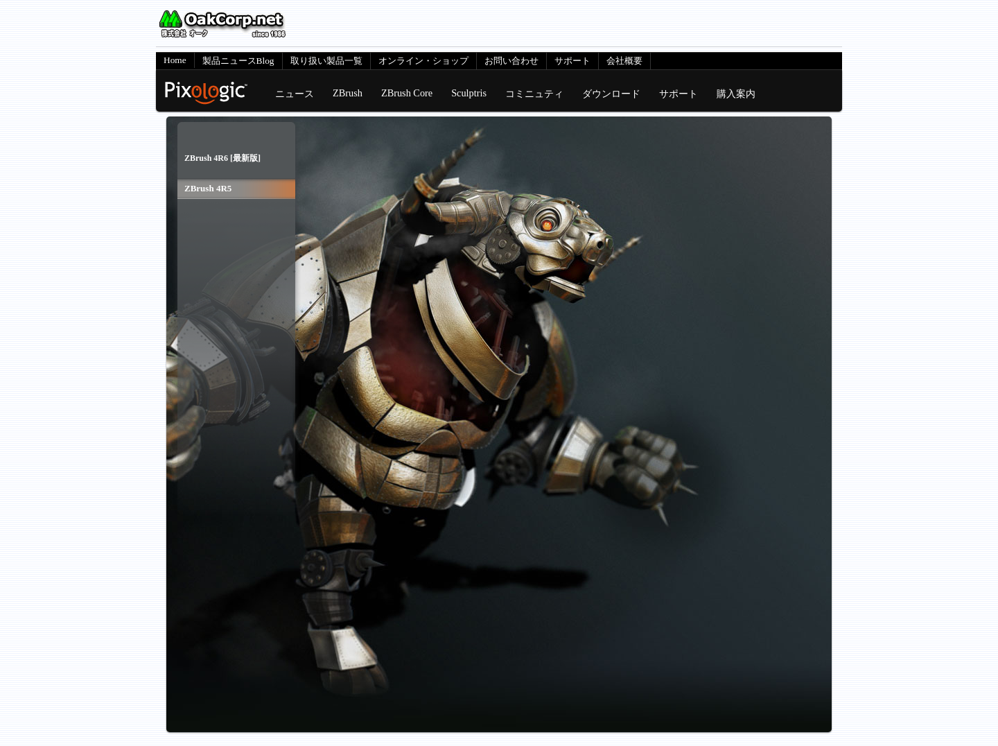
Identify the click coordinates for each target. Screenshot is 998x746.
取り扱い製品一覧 (326, 60)
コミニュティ (534, 93)
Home (175, 60)
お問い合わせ (511, 60)
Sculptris (469, 92)
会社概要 (624, 60)
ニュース (294, 93)
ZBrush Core (406, 92)
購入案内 (736, 93)
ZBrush (347, 92)
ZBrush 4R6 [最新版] (222, 158)
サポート (572, 60)
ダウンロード (611, 93)
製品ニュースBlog (238, 60)
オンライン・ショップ (423, 60)
